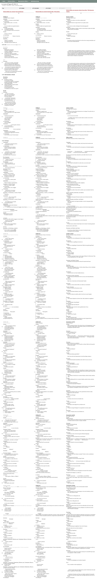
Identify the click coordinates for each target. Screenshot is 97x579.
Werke (3, 1)
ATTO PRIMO (21, 8)
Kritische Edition (11, 1)
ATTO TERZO (48, 8)
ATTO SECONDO (35, 8)
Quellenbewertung (35, 1)
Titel (3, 8)
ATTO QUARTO (62, 8)
